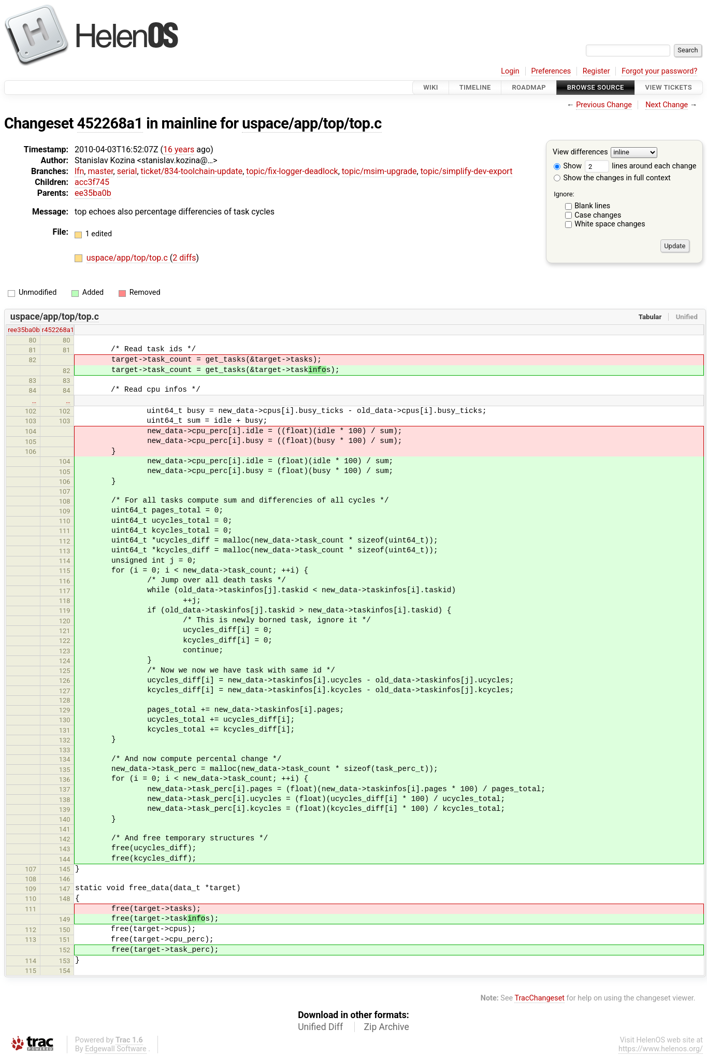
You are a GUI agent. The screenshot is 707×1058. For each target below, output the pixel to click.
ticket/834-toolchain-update (192, 171)
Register (596, 71)
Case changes (597, 215)
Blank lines (592, 206)
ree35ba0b (23, 330)
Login (510, 71)
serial (127, 171)
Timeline (475, 87)
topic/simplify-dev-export (467, 171)
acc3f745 (92, 182)
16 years (178, 149)
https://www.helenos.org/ (660, 1049)
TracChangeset (539, 998)
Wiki (430, 87)
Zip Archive (386, 1027)
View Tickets (668, 87)
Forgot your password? (659, 71)
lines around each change (641, 166)
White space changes (609, 224)
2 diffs (184, 258)
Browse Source (595, 87)
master (100, 171)
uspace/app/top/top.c (312, 123)
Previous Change (604, 105)
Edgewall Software (116, 1049)
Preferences (551, 71)
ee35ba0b (93, 193)
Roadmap (529, 87)
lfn (79, 171)
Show (568, 166)
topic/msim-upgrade (379, 171)
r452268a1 (58, 330)
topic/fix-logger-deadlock (292, 171)
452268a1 (110, 123)
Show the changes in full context (612, 178)
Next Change (666, 105)
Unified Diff (320, 1027)
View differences (580, 152)
